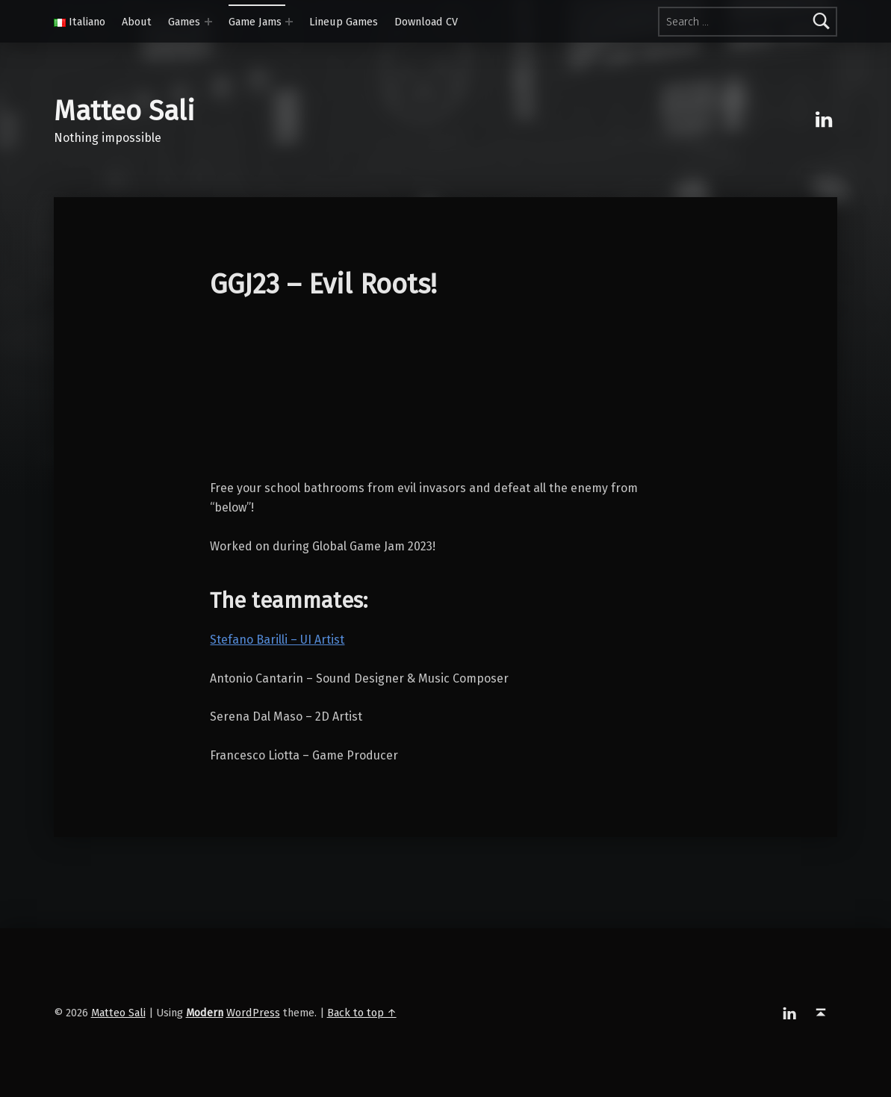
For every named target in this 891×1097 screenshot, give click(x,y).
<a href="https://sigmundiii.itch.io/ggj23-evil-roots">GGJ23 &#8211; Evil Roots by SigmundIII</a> (445, 396)
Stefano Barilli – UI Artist (277, 640)
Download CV (426, 21)
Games (184, 21)
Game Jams (255, 21)
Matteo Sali (124, 111)
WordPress (253, 1012)
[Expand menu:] (208, 21)
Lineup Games (343, 21)
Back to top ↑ (362, 1012)
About (137, 21)
